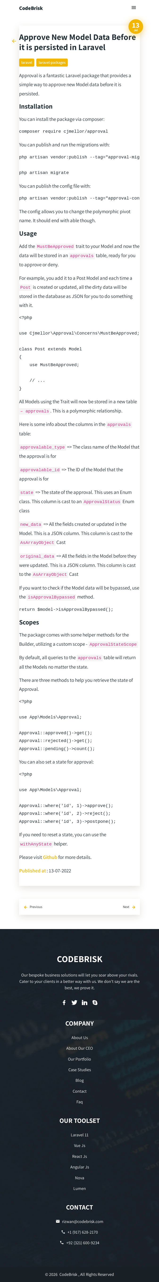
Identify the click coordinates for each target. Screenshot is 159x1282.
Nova (79, 1177)
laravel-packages (52, 62)
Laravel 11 (79, 1135)
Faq (79, 1101)
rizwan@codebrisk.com (79, 1221)
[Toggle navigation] (134, 8)
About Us (79, 1037)
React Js (79, 1156)
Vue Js (79, 1145)
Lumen (79, 1188)
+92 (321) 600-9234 (79, 1243)
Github (50, 857)
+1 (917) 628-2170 (79, 1232)
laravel (26, 62)
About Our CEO (79, 1048)
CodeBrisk (31, 8)
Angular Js (79, 1167)
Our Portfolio (79, 1059)
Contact (80, 1091)
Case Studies (79, 1069)
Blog (79, 1080)
